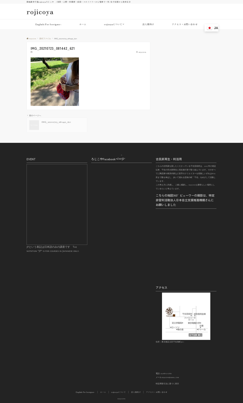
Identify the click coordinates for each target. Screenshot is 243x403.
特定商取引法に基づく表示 (167, 383)
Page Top (122, 154)
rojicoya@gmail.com (170, 377)
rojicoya (40, 11)
